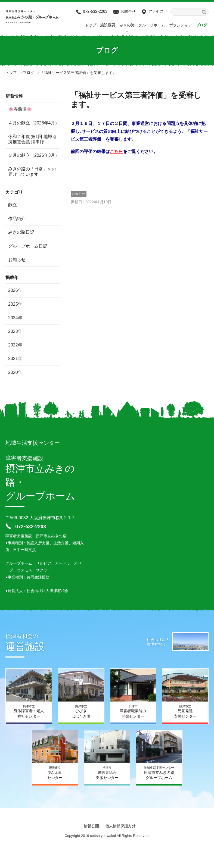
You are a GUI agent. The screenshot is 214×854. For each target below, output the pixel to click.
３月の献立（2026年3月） (34, 155)
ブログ (201, 25)
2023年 (15, 331)
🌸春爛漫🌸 (20, 109)
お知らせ (78, 194)
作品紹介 (17, 218)
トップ (90, 25)
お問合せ (128, 11)
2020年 (15, 372)
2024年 (15, 317)
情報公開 (91, 826)
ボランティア (180, 25)
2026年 (15, 290)
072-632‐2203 (95, 11)
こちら (116, 151)
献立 (12, 205)
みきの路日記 (21, 232)
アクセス (156, 11)
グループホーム (151, 25)
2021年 (15, 358)
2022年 (15, 345)
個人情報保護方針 (120, 826)
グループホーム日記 (27, 246)
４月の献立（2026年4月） (34, 123)
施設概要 (107, 25)
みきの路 (127, 25)
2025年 (15, 304)
